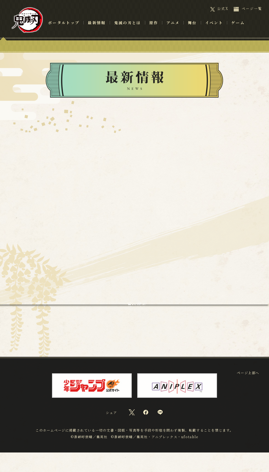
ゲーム (238, 30)
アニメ (173, 30)
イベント (214, 30)
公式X (223, 8)
